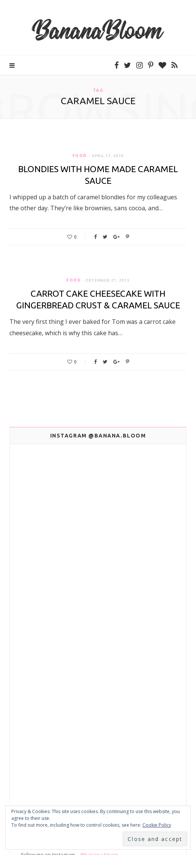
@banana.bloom (99, 681)
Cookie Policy (156, 825)
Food (80, 156)
